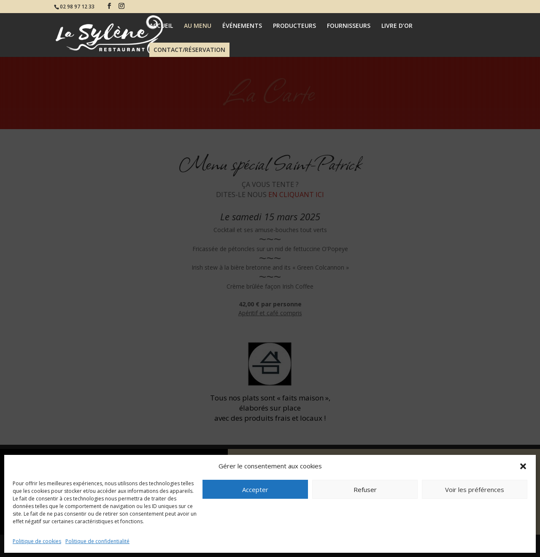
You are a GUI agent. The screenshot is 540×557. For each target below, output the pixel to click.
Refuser (365, 489)
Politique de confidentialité (97, 541)
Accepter (255, 489)
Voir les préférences (474, 489)
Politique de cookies (37, 541)
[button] (523, 466)
